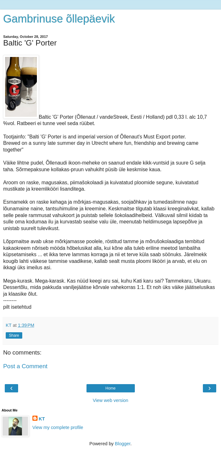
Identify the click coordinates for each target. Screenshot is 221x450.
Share (14, 335)
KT (42, 418)
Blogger (122, 443)
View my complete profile (57, 427)
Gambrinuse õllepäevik (59, 19)
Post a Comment (25, 366)
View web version (110, 400)
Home (110, 388)
